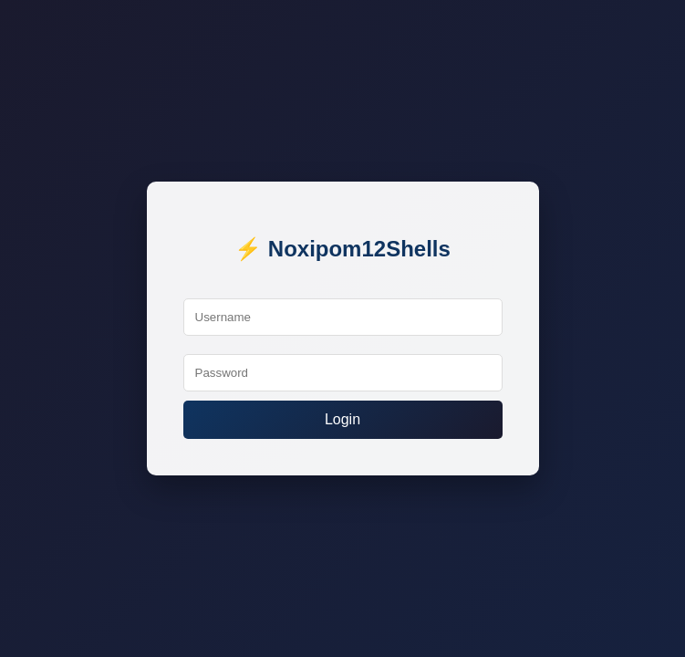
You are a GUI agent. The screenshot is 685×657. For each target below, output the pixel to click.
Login (342, 419)
